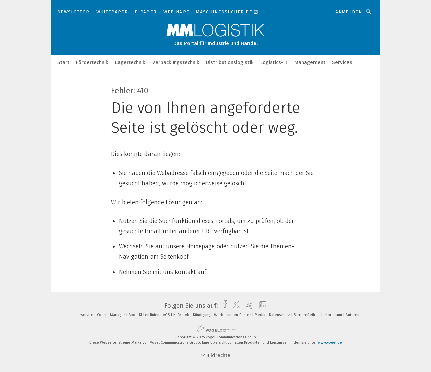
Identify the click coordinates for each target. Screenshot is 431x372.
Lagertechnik (130, 62)
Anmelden (348, 12)
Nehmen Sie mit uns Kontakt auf (162, 272)
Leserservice (83, 315)
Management (309, 62)
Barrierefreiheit (307, 315)
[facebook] (223, 305)
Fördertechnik (92, 62)
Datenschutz (280, 315)
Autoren (352, 315)
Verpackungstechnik (175, 62)
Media (260, 315)
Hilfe (177, 315)
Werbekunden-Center (233, 315)
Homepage (200, 246)
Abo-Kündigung (198, 315)
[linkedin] (261, 305)
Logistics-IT (274, 62)
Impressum (333, 315)
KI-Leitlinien (149, 315)
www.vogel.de (330, 342)
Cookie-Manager (111, 315)
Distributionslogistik (230, 62)
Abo (132, 315)
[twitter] (234, 305)
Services (342, 62)
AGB (167, 315)
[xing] (248, 305)
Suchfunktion (177, 221)
